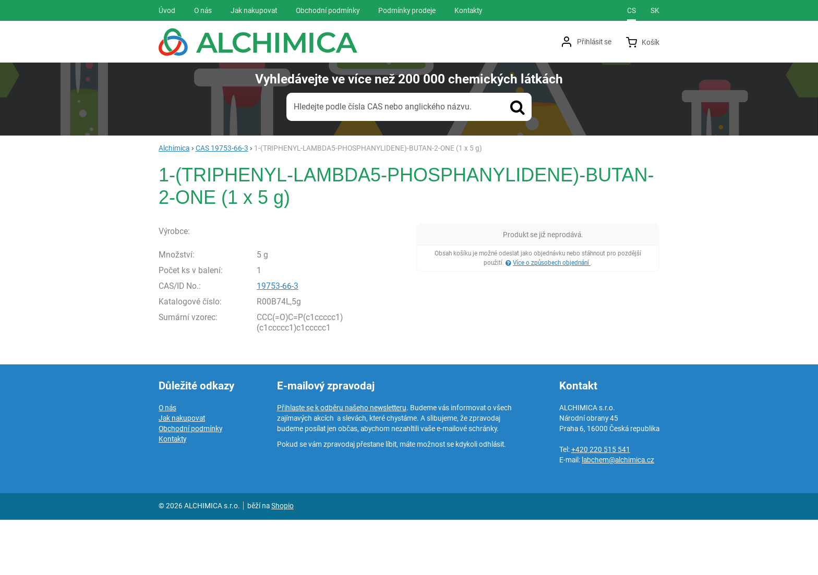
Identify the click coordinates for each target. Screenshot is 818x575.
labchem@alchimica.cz (618, 515)
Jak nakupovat (182, 473)
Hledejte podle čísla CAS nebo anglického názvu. (383, 107)
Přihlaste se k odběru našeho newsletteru (341, 463)
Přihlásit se (594, 42)
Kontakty (172, 494)
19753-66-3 (277, 341)
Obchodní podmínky (190, 484)
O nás (167, 463)
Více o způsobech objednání (552, 262)
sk (655, 10)
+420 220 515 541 (600, 504)
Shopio (282, 561)
